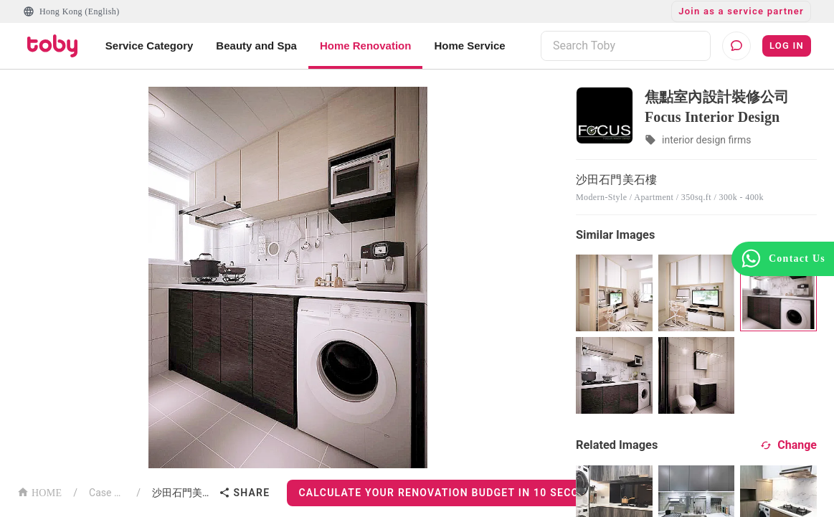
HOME (39, 491)
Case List (107, 492)
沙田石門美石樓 (182, 492)
